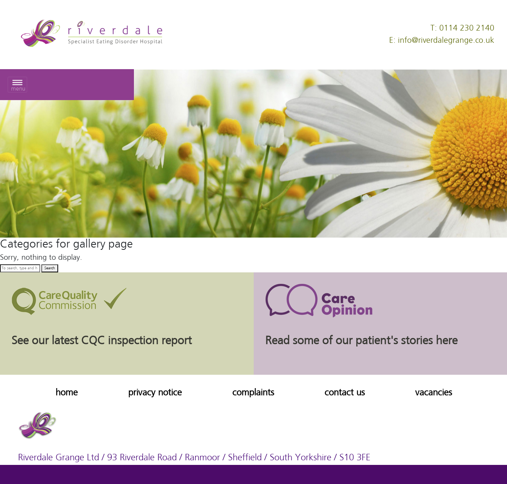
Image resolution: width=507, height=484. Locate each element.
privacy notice (155, 392)
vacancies (433, 392)
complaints (253, 392)
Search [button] (49, 268)
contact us (344, 392)
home (66, 392)
